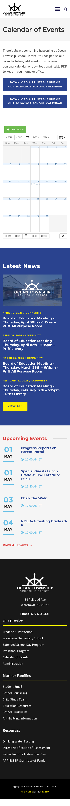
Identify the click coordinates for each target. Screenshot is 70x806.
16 (47, 181)
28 (28, 216)
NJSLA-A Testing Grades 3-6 (44, 523)
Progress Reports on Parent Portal (38, 450)
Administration (13, 663)
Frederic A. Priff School (18, 632)
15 (38, 181)
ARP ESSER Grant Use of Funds (24, 760)
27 (19, 216)
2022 (9, 137)
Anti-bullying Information (20, 718)
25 (65, 199)
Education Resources (17, 706)
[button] (57, 9)
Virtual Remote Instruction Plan (24, 754)
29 (38, 216)
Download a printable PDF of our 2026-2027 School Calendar (35, 101)
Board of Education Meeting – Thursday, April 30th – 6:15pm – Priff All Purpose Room (29, 322)
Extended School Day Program (23, 644)
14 (28, 181)
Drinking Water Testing (18, 741)
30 (47, 216)
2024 (46, 137)
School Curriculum (15, 712)
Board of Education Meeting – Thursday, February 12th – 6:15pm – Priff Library (31, 390)
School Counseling (15, 693)
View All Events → (17, 545)
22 (38, 199)
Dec (36, 137)
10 (56, 164)
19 (10, 199)
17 (56, 181)
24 (56, 199)
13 (19, 181)
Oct (19, 137)
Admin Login (27, 791)
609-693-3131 (40, 614)
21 (28, 199)
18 (65, 181)
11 (65, 164)
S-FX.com (44, 791)
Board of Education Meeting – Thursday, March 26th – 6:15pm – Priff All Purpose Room (30, 367)
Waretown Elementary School (23, 638)
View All (15, 406)
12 (10, 181)
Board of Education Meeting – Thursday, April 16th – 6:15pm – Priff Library (29, 345)
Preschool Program (16, 651)
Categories (15, 129)
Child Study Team (15, 699)
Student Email (12, 686)
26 (10, 216)
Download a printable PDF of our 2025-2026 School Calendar (35, 84)
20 (19, 199)
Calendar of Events (16, 657)
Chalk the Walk (34, 498)
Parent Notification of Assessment (26, 748)
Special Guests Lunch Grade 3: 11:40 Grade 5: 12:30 (40, 475)
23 (47, 199)
